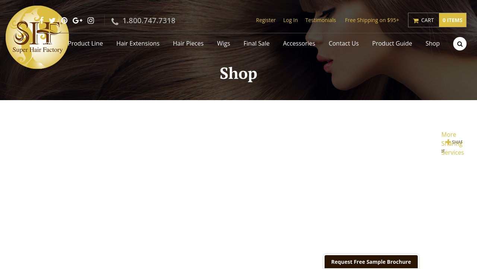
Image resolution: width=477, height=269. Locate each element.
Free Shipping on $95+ (372, 20)
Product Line (85, 43)
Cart (443, 20)
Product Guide (392, 43)
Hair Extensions (137, 43)
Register (266, 20)
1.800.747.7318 (149, 20)
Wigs (223, 43)
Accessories (299, 43)
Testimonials (320, 20)
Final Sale (257, 43)
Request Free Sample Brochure (371, 261)
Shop (433, 43)
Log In (290, 20)
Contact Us (344, 43)
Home (46, 43)
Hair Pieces (188, 43)
